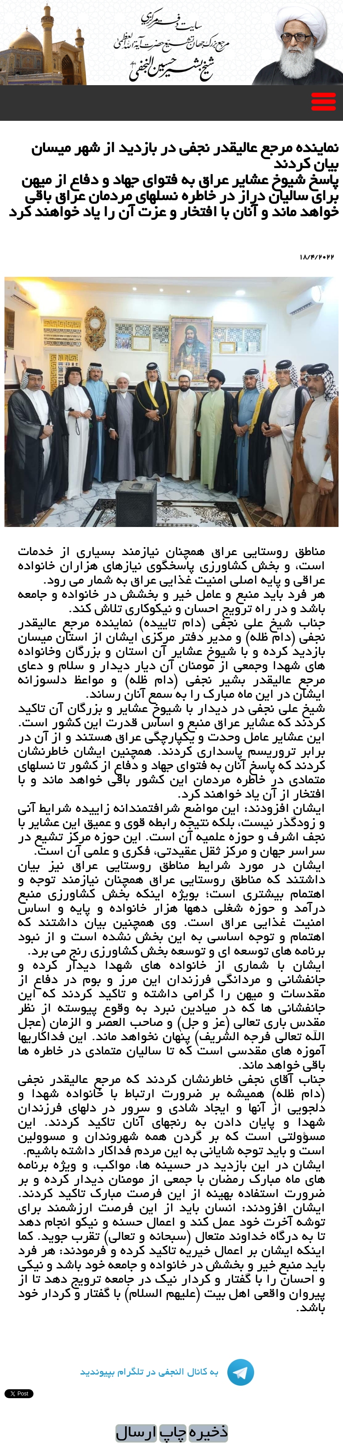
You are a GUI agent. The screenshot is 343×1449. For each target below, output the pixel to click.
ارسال (136, 1433)
